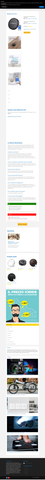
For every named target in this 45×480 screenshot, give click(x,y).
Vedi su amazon (27, 32)
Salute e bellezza (10, 342)
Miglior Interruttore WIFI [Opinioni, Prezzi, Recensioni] (16, 414)
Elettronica (9, 333)
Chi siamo (25, 468)
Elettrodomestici (10, 331)
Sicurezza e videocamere (11, 344)
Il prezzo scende (26, 471)
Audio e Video (9, 327)
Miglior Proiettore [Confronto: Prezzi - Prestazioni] (15, 433)
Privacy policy (26, 472)
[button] (44, 1)
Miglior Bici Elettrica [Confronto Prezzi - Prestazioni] (16, 395)
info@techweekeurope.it (28, 463)
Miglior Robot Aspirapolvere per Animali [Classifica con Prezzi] (13, 243)
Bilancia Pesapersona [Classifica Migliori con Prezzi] (16, 452)
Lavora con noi (26, 469)
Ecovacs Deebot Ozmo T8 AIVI (11, 283)
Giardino (9, 335)
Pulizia (8, 340)
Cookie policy (26, 473)
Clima (8, 329)
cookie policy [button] (4, 3)
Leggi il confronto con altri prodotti (30, 29)
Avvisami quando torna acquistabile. (30, 18)
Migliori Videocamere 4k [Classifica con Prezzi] (15, 376)
